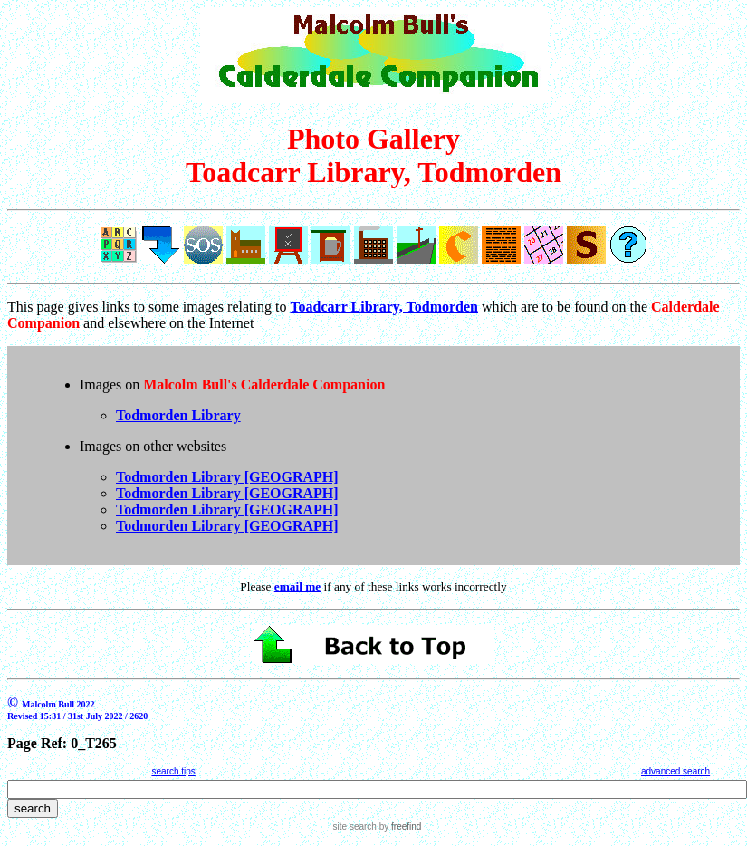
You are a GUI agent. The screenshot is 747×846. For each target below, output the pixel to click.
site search (355, 827)
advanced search (675, 771)
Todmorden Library (178, 415)
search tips (173, 771)
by (399, 827)
